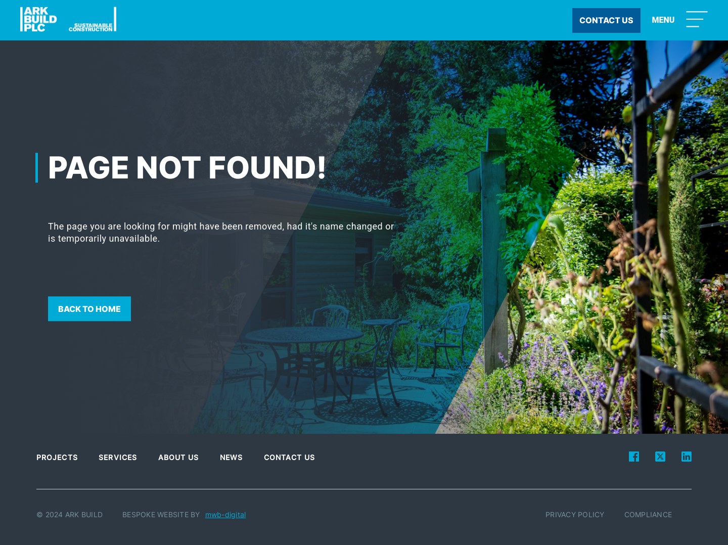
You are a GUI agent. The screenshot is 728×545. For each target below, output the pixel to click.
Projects (57, 457)
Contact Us (289, 457)
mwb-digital (225, 514)
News (231, 457)
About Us (178, 457)
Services (118, 457)
